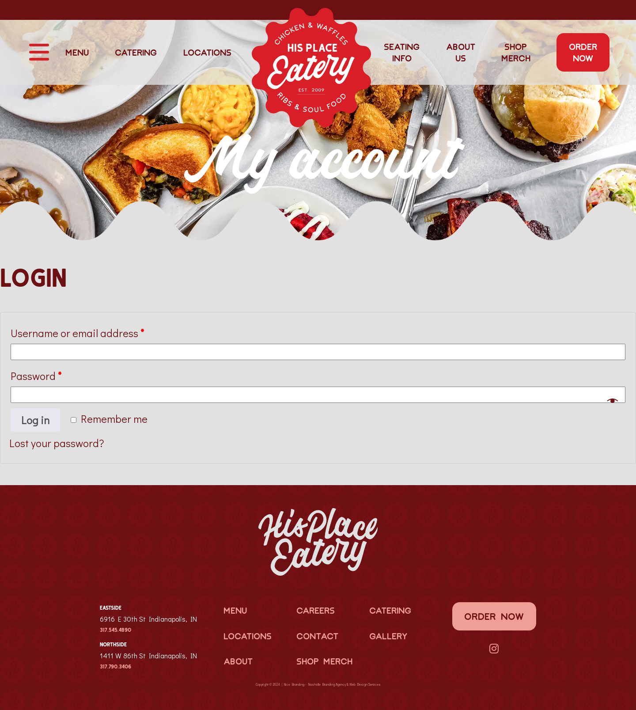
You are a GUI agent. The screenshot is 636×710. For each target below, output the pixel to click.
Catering (136, 52)
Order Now (583, 52)
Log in (35, 420)
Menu (77, 52)
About (238, 661)
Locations (207, 52)
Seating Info (402, 52)
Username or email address (77, 333)
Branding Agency (334, 684)
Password (36, 376)
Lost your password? (56, 443)
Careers (315, 610)
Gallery (388, 636)
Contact (317, 636)
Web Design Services (365, 684)
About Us (460, 52)
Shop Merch (515, 52)
